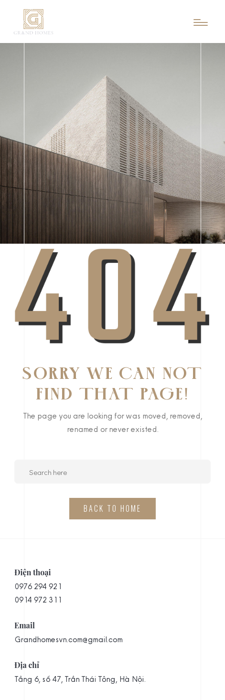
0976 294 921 (37, 586)
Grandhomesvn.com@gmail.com (68, 639)
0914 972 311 (37, 599)
